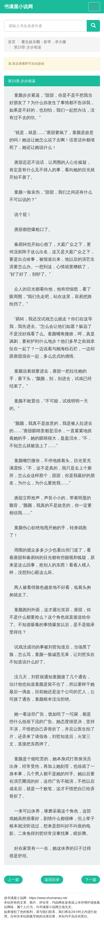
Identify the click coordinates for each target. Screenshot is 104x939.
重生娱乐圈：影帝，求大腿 (43, 42)
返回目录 (52, 879)
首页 (11, 42)
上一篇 (13, 879)
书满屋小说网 (18, 6)
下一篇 (90, 879)
